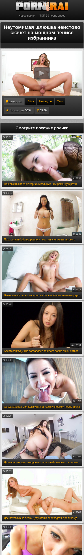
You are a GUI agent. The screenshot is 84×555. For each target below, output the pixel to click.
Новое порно (26, 15)
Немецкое (45, 101)
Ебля (31, 101)
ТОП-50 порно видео (52, 15)
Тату (60, 101)
